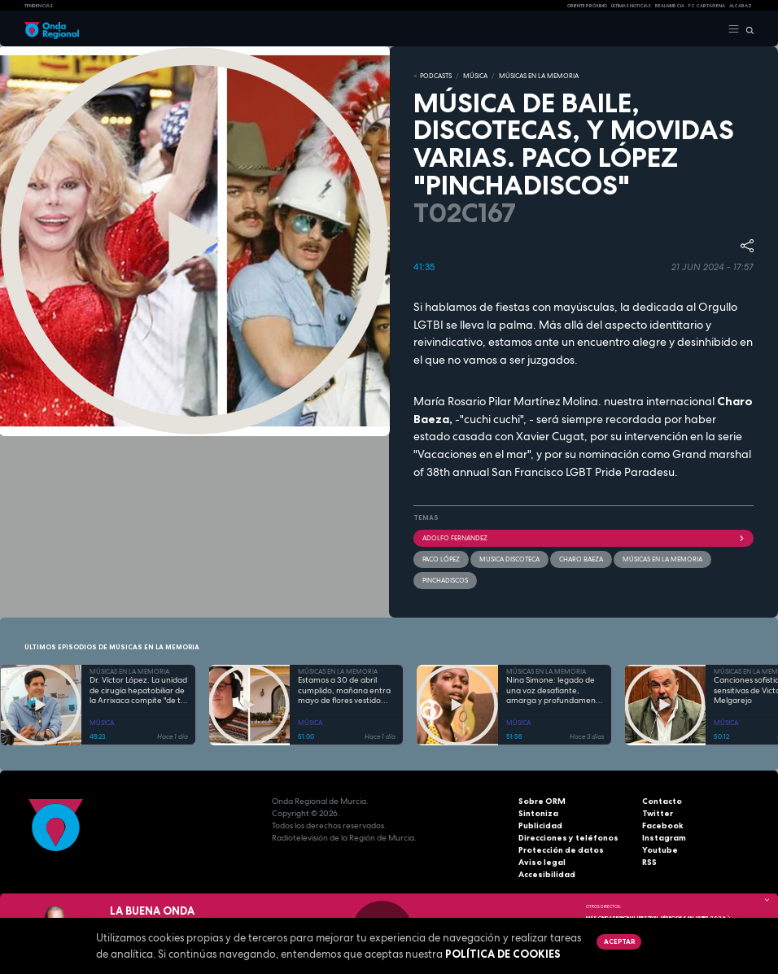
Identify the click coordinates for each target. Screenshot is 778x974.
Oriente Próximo (587, 5)
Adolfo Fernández (583, 538)
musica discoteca (509, 559)
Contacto (662, 801)
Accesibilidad (546, 874)
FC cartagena (706, 5)
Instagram (664, 837)
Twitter (657, 813)
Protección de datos (561, 850)
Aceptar (619, 941)
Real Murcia (669, 5)
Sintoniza (538, 813)
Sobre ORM (542, 801)
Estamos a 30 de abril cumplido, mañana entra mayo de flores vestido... (344, 690)
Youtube (660, 850)
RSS (649, 862)
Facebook (663, 825)
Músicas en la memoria (662, 559)
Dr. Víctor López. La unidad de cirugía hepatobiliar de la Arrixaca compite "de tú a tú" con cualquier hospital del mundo (138, 690)
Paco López (441, 559)
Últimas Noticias (631, 5)
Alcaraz (740, 5)
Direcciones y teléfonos (568, 837)
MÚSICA (475, 76)
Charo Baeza (581, 559)
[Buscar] (747, 29)
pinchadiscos (445, 580)
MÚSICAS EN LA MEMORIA (539, 76)
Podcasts (436, 76)
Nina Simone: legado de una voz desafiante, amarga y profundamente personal (555, 690)
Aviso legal (542, 862)
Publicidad (540, 825)
